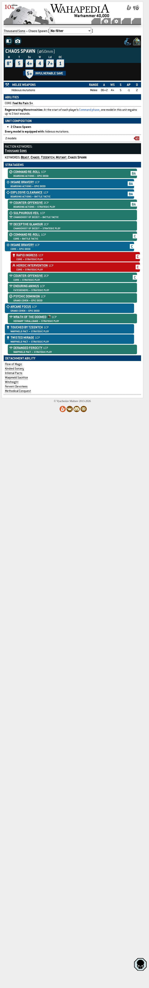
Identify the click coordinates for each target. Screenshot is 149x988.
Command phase (89, 110)
